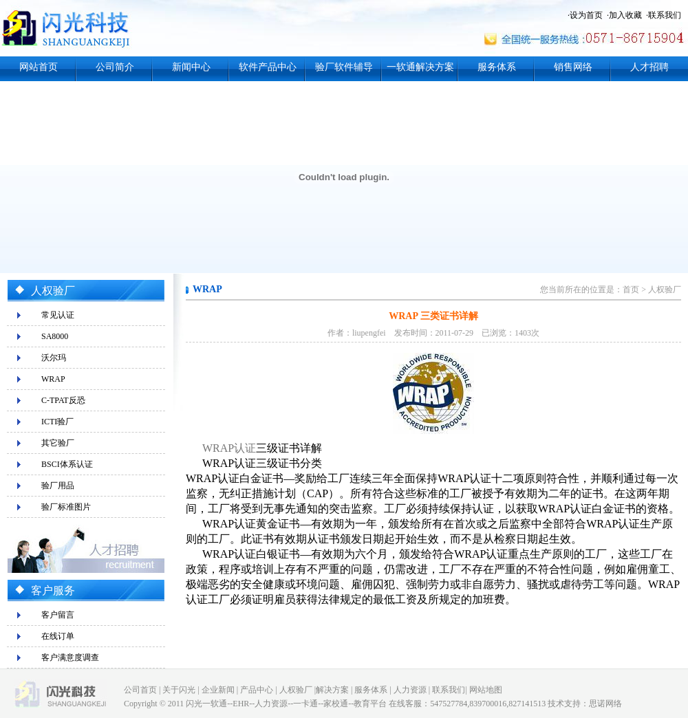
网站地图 (485, 690)
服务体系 (496, 67)
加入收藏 (625, 15)
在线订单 (57, 636)
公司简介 (115, 67)
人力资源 (410, 690)
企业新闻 (218, 690)
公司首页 (140, 690)
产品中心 (256, 690)
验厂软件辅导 (344, 67)
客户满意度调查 (70, 657)
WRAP (53, 379)
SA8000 (54, 336)
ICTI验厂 (57, 421)
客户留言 (57, 615)
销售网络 (573, 67)
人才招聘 (649, 67)
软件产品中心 (268, 67)
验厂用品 (57, 485)
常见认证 (57, 315)
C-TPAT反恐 (63, 400)
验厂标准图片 (66, 507)
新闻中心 (191, 67)
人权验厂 (664, 289)
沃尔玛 (53, 357)
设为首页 (586, 15)
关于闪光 (178, 690)
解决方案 (332, 690)
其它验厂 (57, 443)
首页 (631, 289)
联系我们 (664, 15)
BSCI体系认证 (67, 464)
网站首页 (38, 67)
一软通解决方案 (420, 67)
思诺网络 (605, 703)
